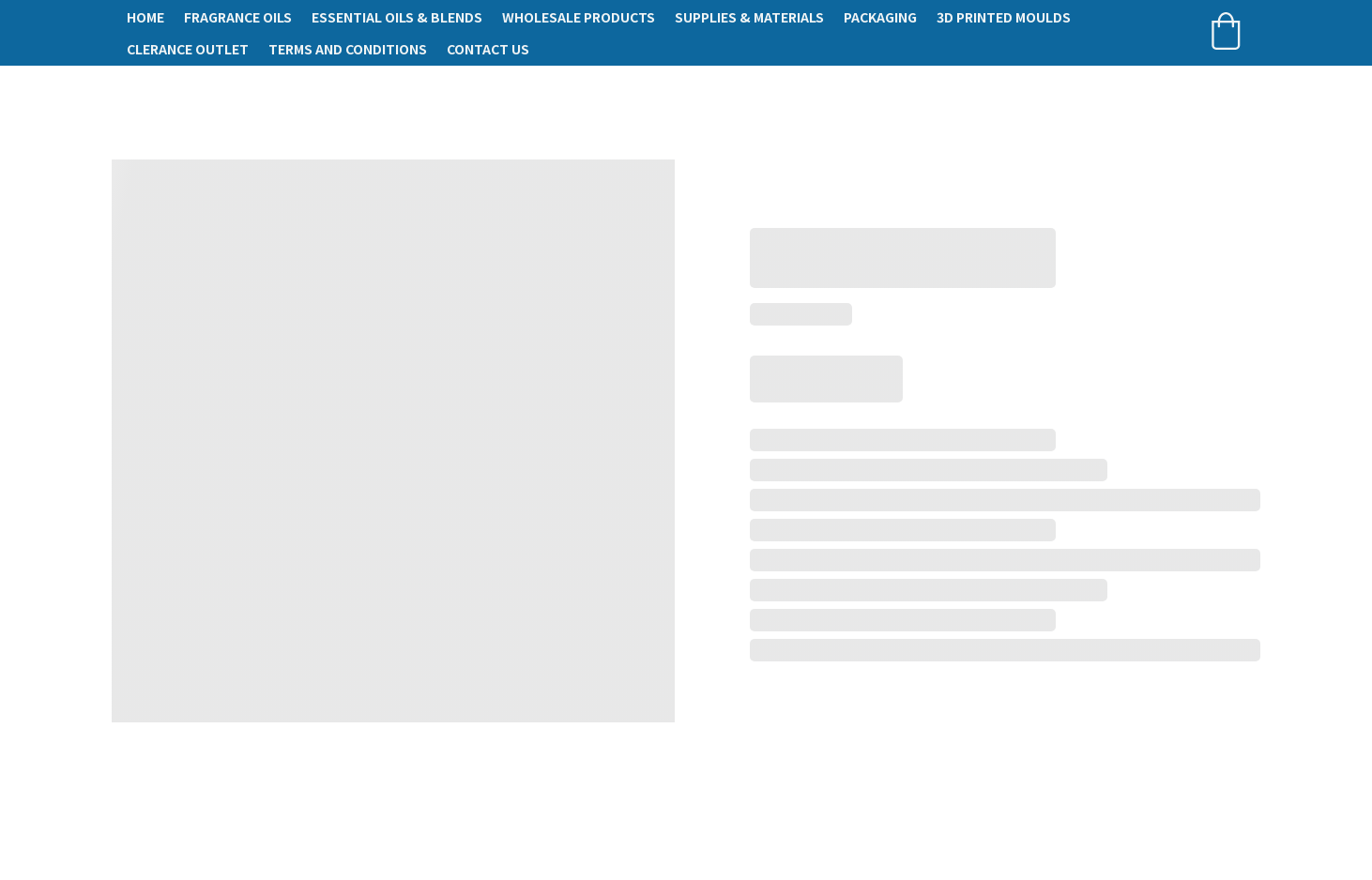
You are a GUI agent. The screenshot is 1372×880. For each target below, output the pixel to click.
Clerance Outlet (188, 48)
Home (145, 16)
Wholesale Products (578, 16)
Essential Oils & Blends (397, 16)
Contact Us (488, 48)
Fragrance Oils (238, 16)
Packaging (880, 16)
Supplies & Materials (749, 16)
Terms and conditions (347, 48)
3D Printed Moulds (1004, 16)
